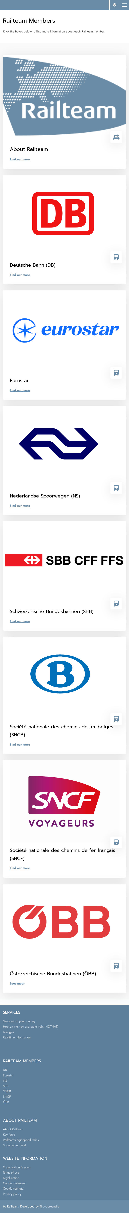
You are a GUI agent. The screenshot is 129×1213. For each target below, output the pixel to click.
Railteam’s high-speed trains (21, 1140)
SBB (5, 1086)
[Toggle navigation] (124, 5)
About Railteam (13, 1129)
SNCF (7, 1096)
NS (5, 1080)
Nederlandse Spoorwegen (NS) (45, 495)
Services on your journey (19, 1021)
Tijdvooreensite (49, 1206)
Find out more (20, 159)
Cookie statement (14, 1183)
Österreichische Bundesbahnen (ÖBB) (53, 973)
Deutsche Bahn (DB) (32, 265)
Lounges (8, 1032)
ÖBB (6, 1102)
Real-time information (17, 1037)
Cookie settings (13, 1188)
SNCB (7, 1091)
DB (5, 1070)
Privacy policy (12, 1194)
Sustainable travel (14, 1145)
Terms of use (11, 1172)
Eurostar (19, 380)
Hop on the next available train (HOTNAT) (30, 1026)
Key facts (9, 1134)
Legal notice (11, 1178)
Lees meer (17, 983)
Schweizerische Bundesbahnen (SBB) (52, 611)
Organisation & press (17, 1167)
